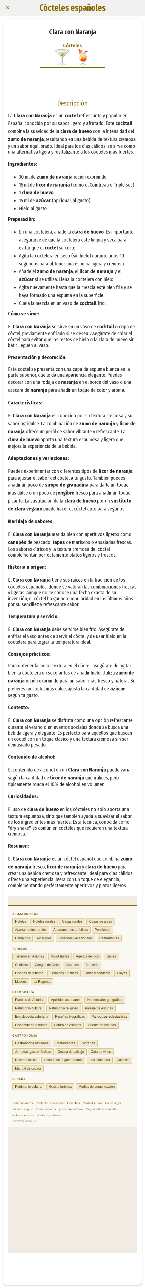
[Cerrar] (7, 7)
